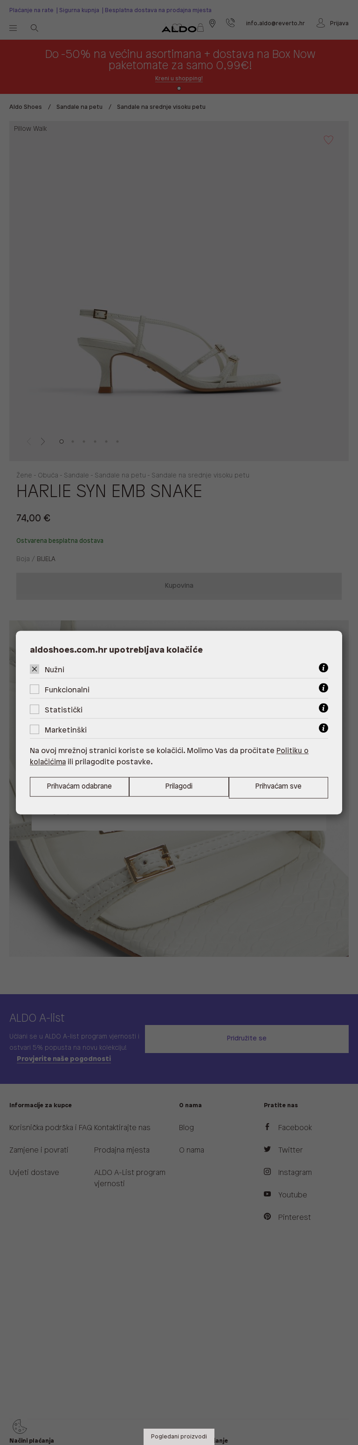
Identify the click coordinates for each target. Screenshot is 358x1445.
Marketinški (66, 730)
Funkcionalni (67, 690)
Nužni (54, 670)
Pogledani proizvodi (179, 1437)
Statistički (64, 710)
